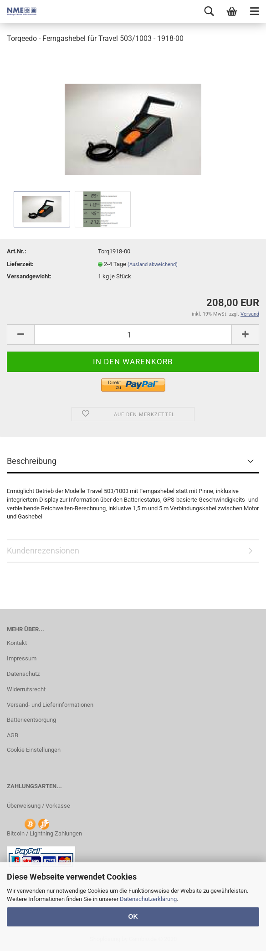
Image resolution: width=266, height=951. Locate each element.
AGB (12, 735)
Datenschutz (23, 673)
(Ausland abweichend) (153, 264)
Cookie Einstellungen (34, 749)
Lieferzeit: (20, 264)
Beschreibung (31, 461)
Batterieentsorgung (31, 719)
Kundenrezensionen (43, 550)
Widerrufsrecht (26, 689)
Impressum (21, 658)
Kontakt (17, 642)
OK (133, 916)
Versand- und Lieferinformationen (50, 704)
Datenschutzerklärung (148, 899)
